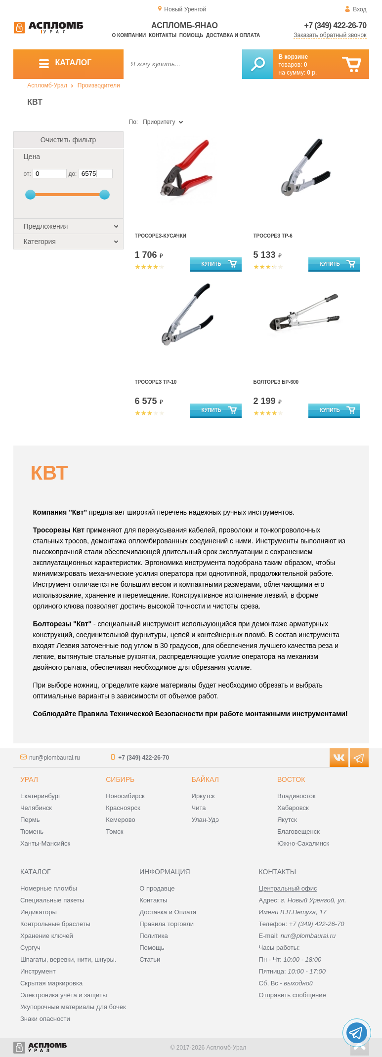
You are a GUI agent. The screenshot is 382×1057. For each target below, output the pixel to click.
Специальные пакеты (52, 900)
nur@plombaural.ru (54, 757)
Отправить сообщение (292, 995)
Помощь (191, 35)
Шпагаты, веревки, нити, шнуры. (68, 959)
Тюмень (31, 831)
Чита (199, 808)
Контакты (162, 35)
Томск (114, 831)
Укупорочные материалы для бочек (73, 1007)
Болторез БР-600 (276, 382)
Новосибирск (125, 796)
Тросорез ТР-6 (273, 236)
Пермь (30, 819)
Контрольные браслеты (55, 924)
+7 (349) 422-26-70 (335, 25)
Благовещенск (298, 831)
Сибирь (120, 779)
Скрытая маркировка (51, 983)
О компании (129, 35)
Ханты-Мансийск (45, 843)
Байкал (205, 779)
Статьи (149, 959)
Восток (291, 779)
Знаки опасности (45, 1018)
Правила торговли (166, 924)
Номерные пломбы (48, 888)
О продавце (156, 888)
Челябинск (36, 808)
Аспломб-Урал (47, 85)
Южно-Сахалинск (303, 843)
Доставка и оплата (233, 35)
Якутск (287, 819)
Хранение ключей (46, 935)
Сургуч (30, 947)
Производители (99, 85)
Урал (29, 779)
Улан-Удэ (205, 819)
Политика (153, 935)
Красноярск (123, 808)
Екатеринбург (40, 796)
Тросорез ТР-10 (156, 382)
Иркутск (203, 796)
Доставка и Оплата (167, 912)
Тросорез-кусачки (160, 236)
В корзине (293, 56)
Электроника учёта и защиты (63, 995)
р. (312, 72)
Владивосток (296, 796)
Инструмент (38, 971)
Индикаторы (38, 912)
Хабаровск (293, 808)
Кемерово (120, 819)
